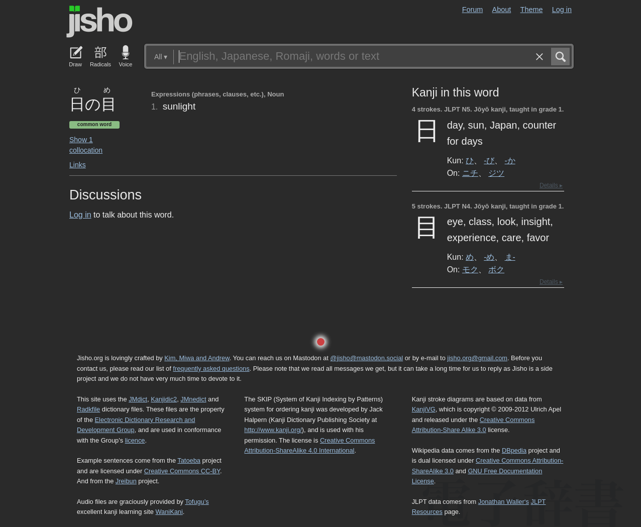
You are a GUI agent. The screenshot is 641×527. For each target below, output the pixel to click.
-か (510, 160)
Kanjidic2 (164, 399)
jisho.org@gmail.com (477, 358)
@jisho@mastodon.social (366, 358)
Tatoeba (188, 460)
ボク (496, 269)
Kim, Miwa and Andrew (196, 358)
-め (489, 256)
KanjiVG (424, 409)
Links (77, 165)
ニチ (470, 172)
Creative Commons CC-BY (182, 471)
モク (470, 269)
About (501, 10)
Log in (562, 10)
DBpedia (514, 450)
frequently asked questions (211, 368)
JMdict (138, 399)
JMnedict (193, 399)
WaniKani (169, 511)
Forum (472, 10)
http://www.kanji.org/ (273, 430)
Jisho (99, 22)
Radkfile (88, 409)
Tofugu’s (196, 501)
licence (135, 440)
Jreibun (126, 481)
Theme (531, 10)
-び (489, 160)
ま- (510, 256)
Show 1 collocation (85, 145)
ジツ (496, 172)
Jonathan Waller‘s (503, 501)
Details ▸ (551, 185)
